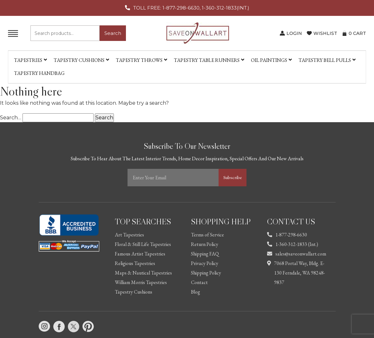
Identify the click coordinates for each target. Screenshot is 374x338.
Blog (195, 291)
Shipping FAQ (205, 253)
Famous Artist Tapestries (140, 253)
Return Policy (204, 244)
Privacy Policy (204, 263)
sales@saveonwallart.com (296, 253)
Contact (199, 282)
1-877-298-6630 (287, 234)
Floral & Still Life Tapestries (143, 244)
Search (112, 33)
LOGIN (294, 33)
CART (357, 33)
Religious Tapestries (135, 263)
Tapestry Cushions (133, 291)
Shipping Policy (206, 272)
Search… (10, 118)
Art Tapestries (129, 234)
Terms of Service (207, 234)
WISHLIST (325, 33)
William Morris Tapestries (141, 282)
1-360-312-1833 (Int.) (292, 244)
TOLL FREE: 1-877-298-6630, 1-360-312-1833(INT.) (191, 8)
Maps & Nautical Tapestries (143, 272)
